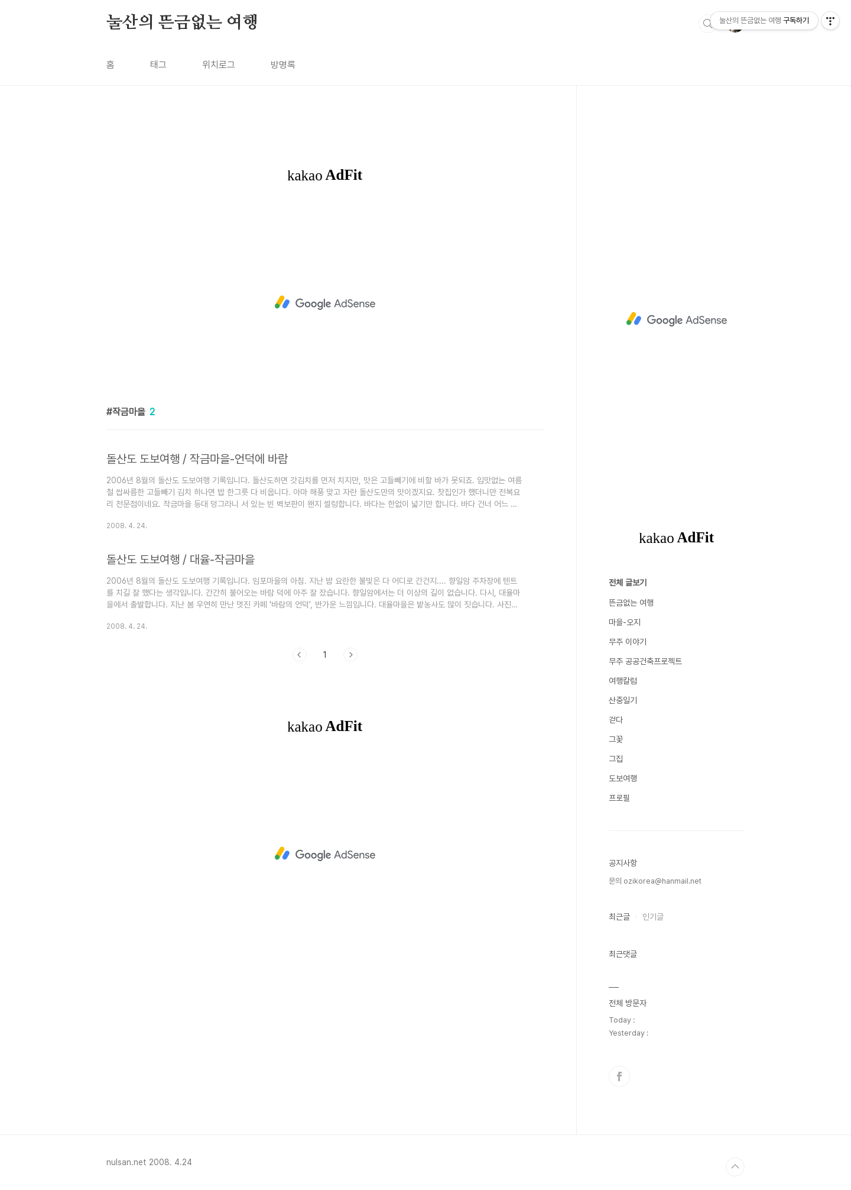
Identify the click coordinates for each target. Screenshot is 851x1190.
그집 (616, 759)
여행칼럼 (623, 680)
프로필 (619, 798)
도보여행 (623, 778)
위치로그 (218, 64)
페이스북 (619, 1076)
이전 (300, 655)
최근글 (619, 916)
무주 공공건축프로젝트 (645, 661)
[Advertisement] (325, 303)
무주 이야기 (628, 641)
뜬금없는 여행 (631, 602)
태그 (158, 64)
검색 (708, 24)
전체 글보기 (628, 582)
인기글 (653, 916)
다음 (350, 655)
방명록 (283, 64)
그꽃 (616, 739)
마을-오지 (625, 622)
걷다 (616, 720)
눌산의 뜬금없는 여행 (182, 23)
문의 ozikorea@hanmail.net (655, 881)
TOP (735, 1166)
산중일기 (623, 700)
